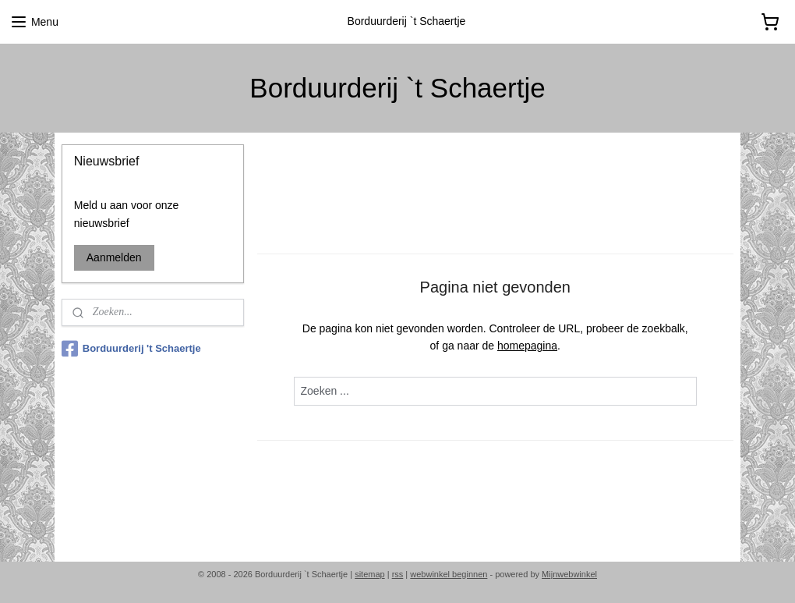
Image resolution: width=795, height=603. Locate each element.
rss (398, 574)
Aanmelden (114, 257)
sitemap (370, 574)
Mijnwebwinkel (569, 574)
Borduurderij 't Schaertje (131, 348)
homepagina (527, 345)
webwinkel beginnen (448, 574)
